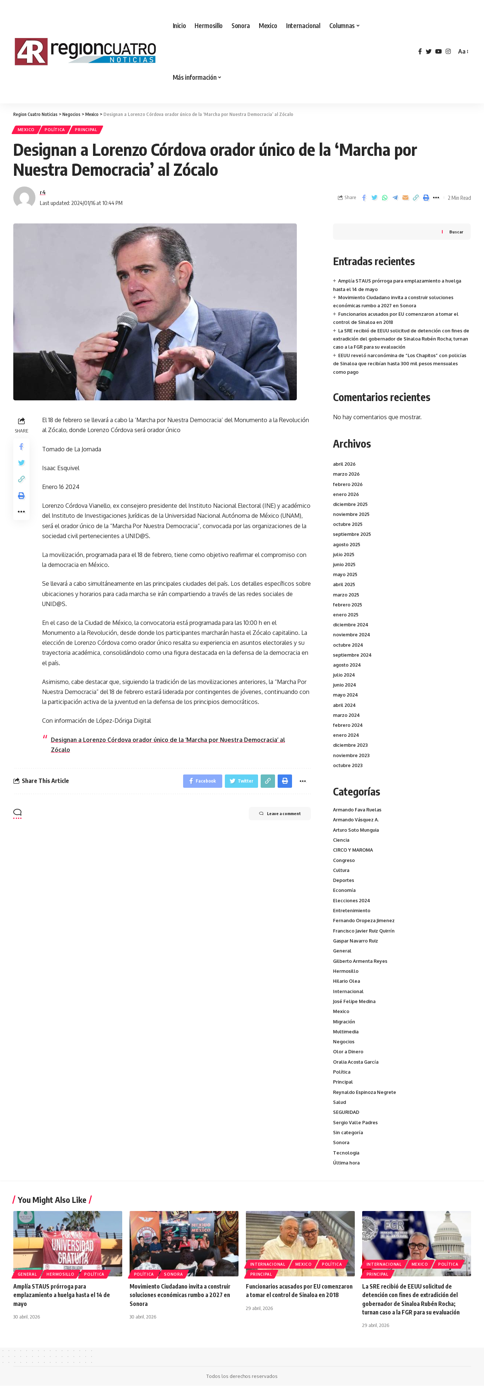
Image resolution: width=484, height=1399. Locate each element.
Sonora (341, 1155)
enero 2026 (346, 496)
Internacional (349, 999)
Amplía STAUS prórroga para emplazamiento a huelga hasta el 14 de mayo (63, 1308)
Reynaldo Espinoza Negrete (365, 1103)
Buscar (456, 233)
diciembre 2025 (351, 506)
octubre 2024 (348, 646)
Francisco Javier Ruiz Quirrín (366, 937)
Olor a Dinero (349, 1061)
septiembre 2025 (352, 536)
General (342, 957)
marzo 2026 (347, 476)
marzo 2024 (347, 717)
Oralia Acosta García (357, 1072)
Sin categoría (348, 1145)
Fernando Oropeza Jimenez (365, 926)
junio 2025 (345, 566)
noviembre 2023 (351, 757)
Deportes (343, 884)
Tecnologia (346, 1166)
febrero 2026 (348, 486)
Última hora (347, 1176)
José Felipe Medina (355, 1009)
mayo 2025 (345, 576)
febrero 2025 (348, 606)
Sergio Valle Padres (356, 1135)
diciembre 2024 (351, 626)
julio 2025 (344, 556)
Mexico (28, 130)
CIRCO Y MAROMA (355, 853)
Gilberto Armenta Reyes (361, 968)
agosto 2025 (347, 546)
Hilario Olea (347, 989)
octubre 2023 (348, 767)
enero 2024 (346, 737)
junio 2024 (345, 687)
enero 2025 (346, 616)
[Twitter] (428, 52)
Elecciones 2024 (352, 905)
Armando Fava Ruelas (358, 812)
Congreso (344, 864)
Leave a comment (273, 817)
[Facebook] (420, 52)
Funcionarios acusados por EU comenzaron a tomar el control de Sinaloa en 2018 (300, 1308)
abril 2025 (344, 586)
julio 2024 (344, 677)
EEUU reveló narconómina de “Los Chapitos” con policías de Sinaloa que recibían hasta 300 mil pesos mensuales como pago (402, 365)
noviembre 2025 (351, 516)
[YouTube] (438, 52)
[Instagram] (448, 52)
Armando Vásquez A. (357, 822)
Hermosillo (346, 978)
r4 (43, 194)
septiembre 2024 (353, 656)
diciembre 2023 (351, 747)
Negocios (344, 1051)
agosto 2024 (347, 667)
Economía (344, 895)
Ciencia (342, 843)
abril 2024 (345, 706)
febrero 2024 (348, 727)
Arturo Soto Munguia (357, 832)
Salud (340, 1113)
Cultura (342, 874)
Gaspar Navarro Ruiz (357, 947)
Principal (94, 130)
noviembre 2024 (352, 636)
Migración (345, 1030)
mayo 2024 (346, 697)
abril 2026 (345, 466)
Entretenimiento (352, 916)
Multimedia (347, 1041)
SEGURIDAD (347, 1124)
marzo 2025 (346, 596)
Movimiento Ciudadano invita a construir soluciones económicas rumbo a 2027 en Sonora (182, 1308)
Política (60, 130)
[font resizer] (462, 52)
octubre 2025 (348, 526)
